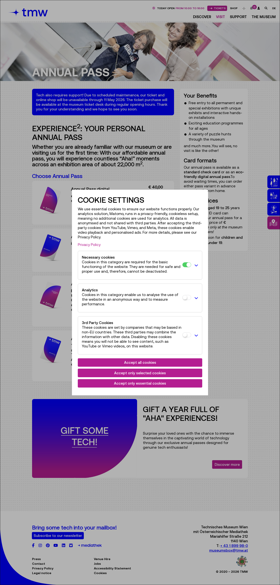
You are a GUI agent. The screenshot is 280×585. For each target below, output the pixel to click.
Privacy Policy (89, 244)
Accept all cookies (140, 362)
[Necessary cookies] (186, 264)
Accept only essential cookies (140, 383)
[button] (195, 265)
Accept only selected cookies (140, 373)
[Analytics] (186, 297)
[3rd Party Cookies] (186, 334)
